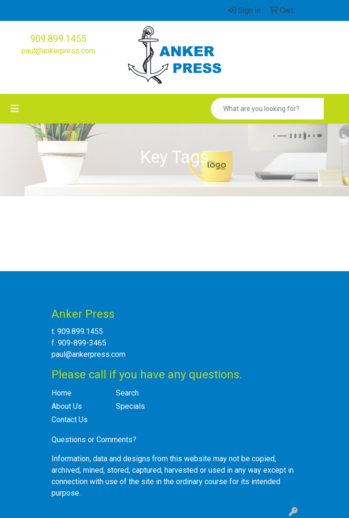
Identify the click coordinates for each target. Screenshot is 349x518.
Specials (130, 406)
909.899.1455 (58, 38)
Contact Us (69, 419)
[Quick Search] (267, 109)
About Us (66, 406)
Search (127, 392)
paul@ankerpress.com (58, 50)
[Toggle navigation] (15, 108)
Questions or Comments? (93, 439)
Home (61, 392)
